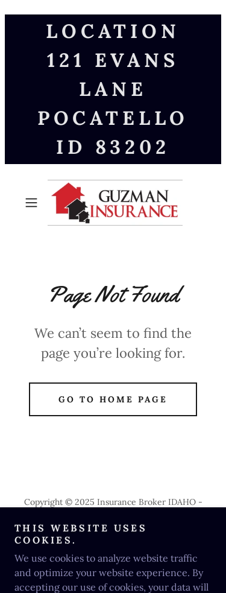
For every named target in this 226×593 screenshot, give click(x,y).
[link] (113, 203)
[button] (33, 203)
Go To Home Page (113, 399)
